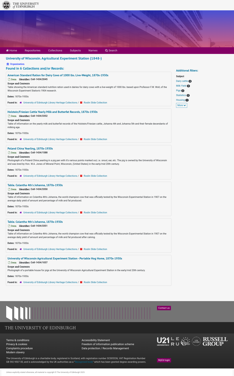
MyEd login (164, 360)
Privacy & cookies (16, 344)
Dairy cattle (182, 81)
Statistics (181, 95)
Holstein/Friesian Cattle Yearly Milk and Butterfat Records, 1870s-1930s (53, 112)
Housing (180, 100)
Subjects (75, 50)
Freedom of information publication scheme (108, 344)
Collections (55, 50)
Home (11, 50)
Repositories (32, 50)
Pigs (178, 90)
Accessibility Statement (96, 340)
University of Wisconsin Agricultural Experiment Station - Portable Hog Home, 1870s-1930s (65, 258)
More (181, 105)
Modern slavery (15, 352)
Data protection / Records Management (105, 348)
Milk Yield (181, 85)
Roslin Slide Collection (95, 102)
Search (111, 50)
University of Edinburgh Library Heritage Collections (50, 102)
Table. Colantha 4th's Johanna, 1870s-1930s (35, 185)
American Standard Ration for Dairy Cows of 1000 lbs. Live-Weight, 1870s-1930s (58, 75)
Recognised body (84, 361)
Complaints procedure (19, 348)
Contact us (164, 308)
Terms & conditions (17, 340)
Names (93, 50)
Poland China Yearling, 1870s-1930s (30, 148)
